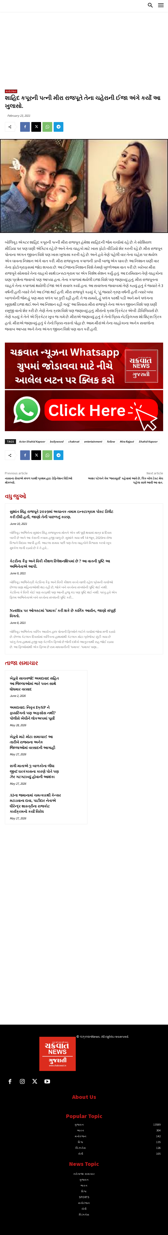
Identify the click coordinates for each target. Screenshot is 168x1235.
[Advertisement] (84, 53)
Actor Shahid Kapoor (32, 441)
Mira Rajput (127, 441)
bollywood (56, 441)
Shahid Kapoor (148, 441)
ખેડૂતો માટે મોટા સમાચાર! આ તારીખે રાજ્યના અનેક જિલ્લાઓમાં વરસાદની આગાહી (32, 742)
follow (111, 441)
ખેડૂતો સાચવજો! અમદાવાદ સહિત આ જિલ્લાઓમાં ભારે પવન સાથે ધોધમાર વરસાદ (34, 684)
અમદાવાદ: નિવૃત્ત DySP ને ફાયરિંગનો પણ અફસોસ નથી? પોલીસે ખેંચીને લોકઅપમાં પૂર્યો (33, 713)
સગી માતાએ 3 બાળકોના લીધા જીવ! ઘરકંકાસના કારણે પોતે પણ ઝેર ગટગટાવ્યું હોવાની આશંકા (34, 771)
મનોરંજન (11, 91)
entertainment (93, 441)
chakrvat (73, 441)
